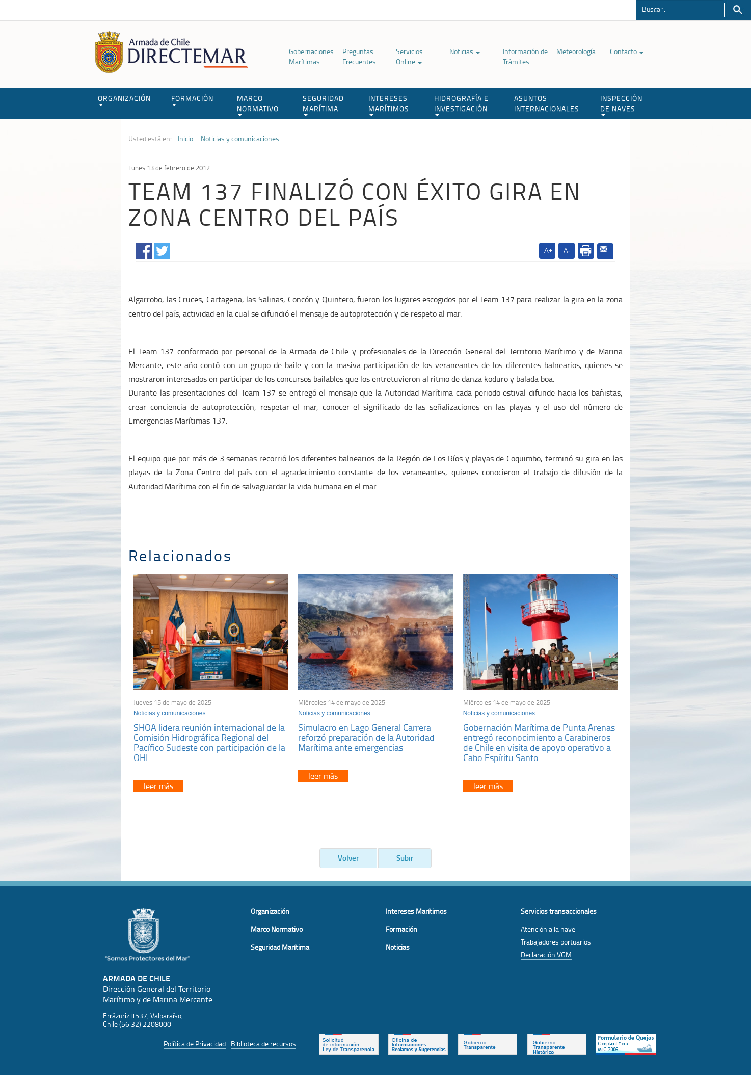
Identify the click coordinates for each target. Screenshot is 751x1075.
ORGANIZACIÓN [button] (124, 99)
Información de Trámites (525, 56)
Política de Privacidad (195, 1043)
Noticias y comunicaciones (240, 139)
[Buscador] (680, 8)
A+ (548, 250)
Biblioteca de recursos (263, 1043)
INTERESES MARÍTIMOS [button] (388, 104)
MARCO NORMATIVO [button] (258, 104)
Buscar (737, 10)
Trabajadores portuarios (556, 942)
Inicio (185, 139)
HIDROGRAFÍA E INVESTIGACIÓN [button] (461, 104)
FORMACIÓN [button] (192, 99)
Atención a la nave (548, 929)
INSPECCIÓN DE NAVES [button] (621, 104)
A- (567, 250)
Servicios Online (409, 56)
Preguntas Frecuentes (359, 56)
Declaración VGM (546, 954)
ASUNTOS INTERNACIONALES (546, 103)
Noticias (464, 51)
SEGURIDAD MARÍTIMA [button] (323, 104)
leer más (158, 786)
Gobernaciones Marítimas (311, 56)
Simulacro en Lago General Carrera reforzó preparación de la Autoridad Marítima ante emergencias (366, 737)
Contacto (626, 51)
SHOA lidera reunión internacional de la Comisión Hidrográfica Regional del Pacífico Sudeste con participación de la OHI (209, 742)
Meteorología (576, 51)
